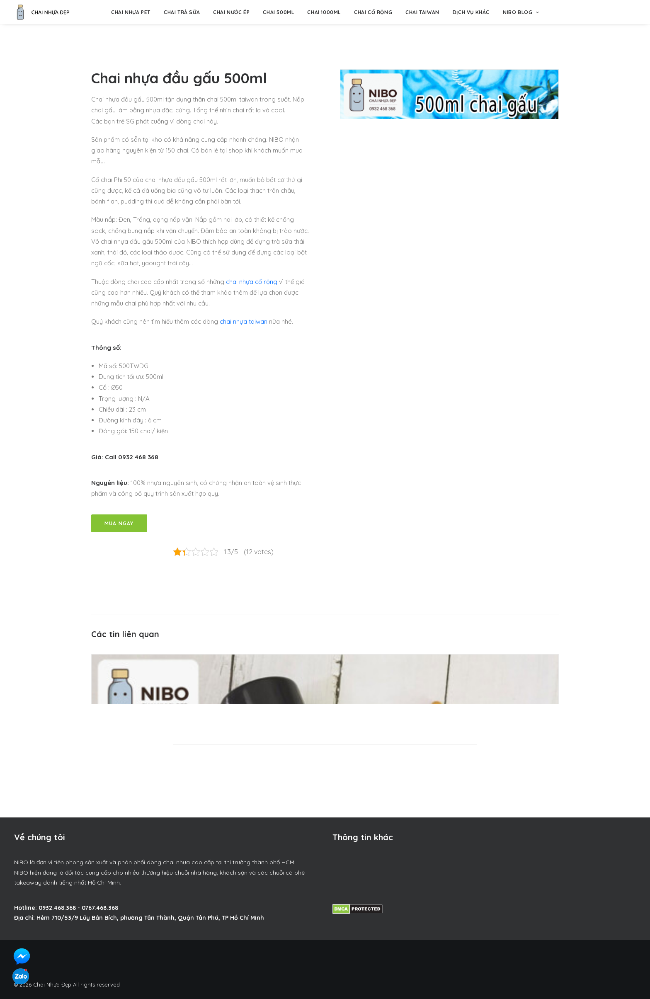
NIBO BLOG (521, 12)
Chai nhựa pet (130, 12)
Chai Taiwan (422, 12)
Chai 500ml (278, 12)
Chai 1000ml (324, 12)
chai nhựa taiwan (243, 321)
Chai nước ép (231, 12)
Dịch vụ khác (471, 12)
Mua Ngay (119, 523)
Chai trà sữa (182, 12)
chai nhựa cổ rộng (251, 282)
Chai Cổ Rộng (373, 12)
